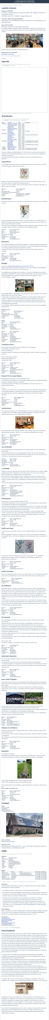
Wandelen (10, 136)
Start (15, 2)
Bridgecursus (11, 127)
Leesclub (10, 131)
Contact (25, 2)
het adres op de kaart (9, 841)
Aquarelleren (10, 132)
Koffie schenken (11, 149)
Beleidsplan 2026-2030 (7, 920)
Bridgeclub (10, 143)
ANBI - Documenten (6, 22)
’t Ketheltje (10, 142)
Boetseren (10, 138)
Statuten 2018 (5, 921)
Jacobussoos (11, 126)
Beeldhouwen (11, 129)
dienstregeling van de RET (19, 847)
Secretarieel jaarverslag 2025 (8, 919)
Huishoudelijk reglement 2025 (8, 922)
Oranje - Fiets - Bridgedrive (32, 12)
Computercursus (11, 134)
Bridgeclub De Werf (12, 147)
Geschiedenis (32, 2)
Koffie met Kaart (11, 148)
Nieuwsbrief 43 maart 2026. (8, 54)
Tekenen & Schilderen (13, 123)
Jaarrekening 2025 (6, 918)
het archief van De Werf (16, 55)
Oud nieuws (4, 58)
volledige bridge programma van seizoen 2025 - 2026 (20, 266)
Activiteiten (22, 2)
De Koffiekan (10, 140)
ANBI (29, 2)
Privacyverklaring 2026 (7, 924)
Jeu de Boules (11, 133)
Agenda (17, 2)
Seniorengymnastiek (12, 125)
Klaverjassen (11, 144)
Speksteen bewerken (12, 128)
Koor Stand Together (12, 139)
